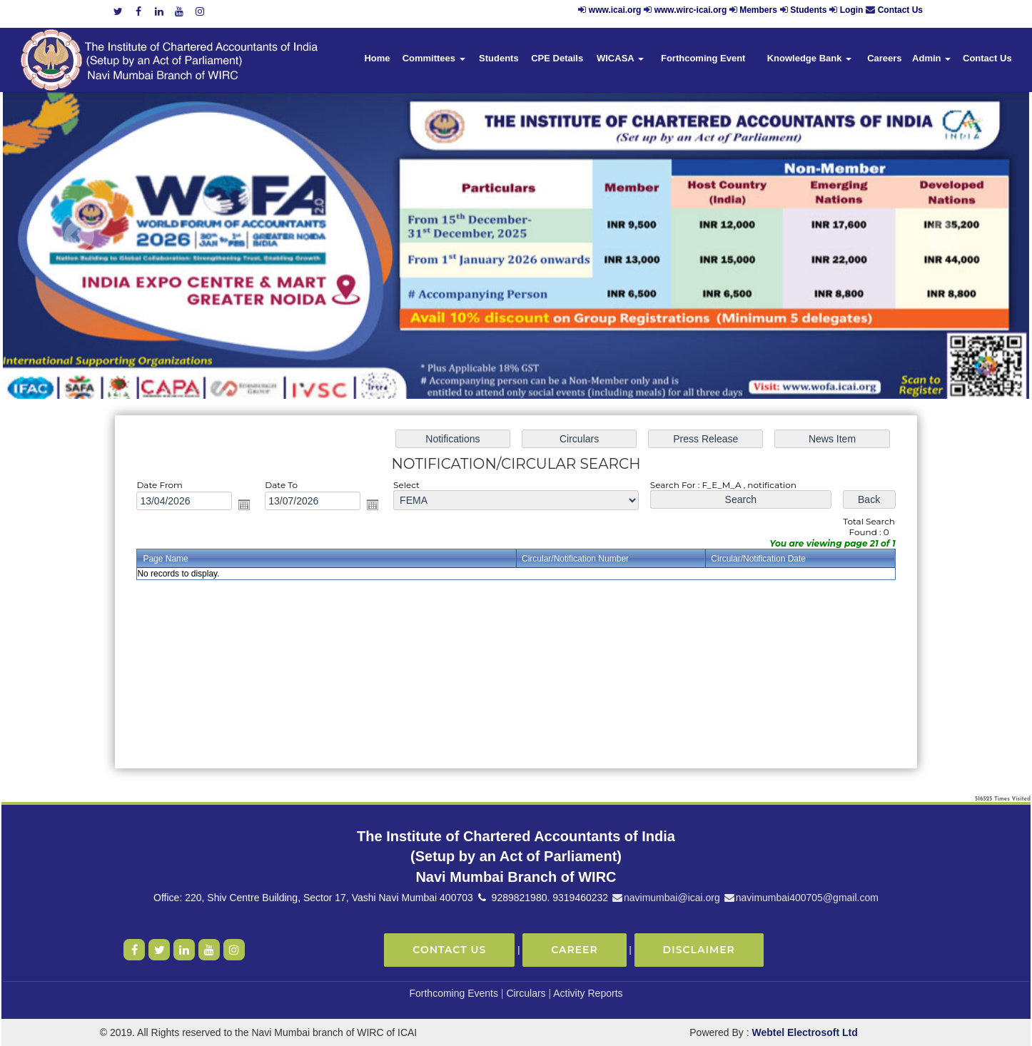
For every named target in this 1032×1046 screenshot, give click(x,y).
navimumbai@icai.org (665, 897)
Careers (884, 58)
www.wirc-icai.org (691, 10)
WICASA (620, 58)
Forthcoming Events (453, 993)
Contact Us (900, 10)
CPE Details (557, 58)
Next (941, 235)
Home (377, 58)
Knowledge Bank (809, 58)
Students (808, 10)
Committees (434, 58)
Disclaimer (699, 949)
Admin (931, 58)
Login (852, 10)
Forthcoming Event (703, 58)
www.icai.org (615, 10)
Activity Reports (587, 993)
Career (574, 949)
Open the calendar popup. (250, 506)
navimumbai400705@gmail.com (801, 897)
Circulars (525, 993)
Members (758, 10)
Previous (79, 235)
